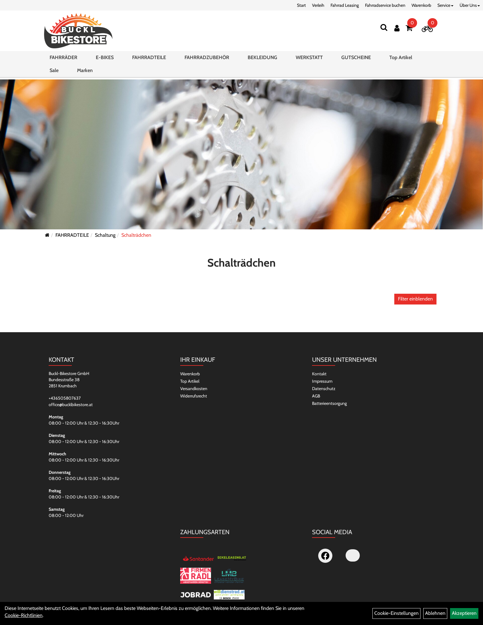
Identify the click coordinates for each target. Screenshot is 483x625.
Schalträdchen (136, 235)
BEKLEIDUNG (262, 59)
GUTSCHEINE (356, 59)
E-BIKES (105, 59)
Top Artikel (400, 59)
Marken (85, 72)
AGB (316, 396)
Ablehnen (435, 613)
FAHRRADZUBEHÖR (207, 59)
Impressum (322, 381)
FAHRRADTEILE (149, 59)
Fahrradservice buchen (385, 5)
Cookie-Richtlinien (24, 615)
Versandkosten (193, 388)
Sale (54, 72)
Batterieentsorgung (329, 403)
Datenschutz (323, 388)
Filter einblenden (415, 299)
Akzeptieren (464, 613)
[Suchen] (383, 27)
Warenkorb (421, 5)
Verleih (318, 5)
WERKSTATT (309, 59)
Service (445, 5)
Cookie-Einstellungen (396, 613)
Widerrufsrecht (193, 396)
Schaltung (105, 235)
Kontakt (319, 374)
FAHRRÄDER (63, 59)
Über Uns (470, 5)
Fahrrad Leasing (345, 5)
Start (301, 5)
